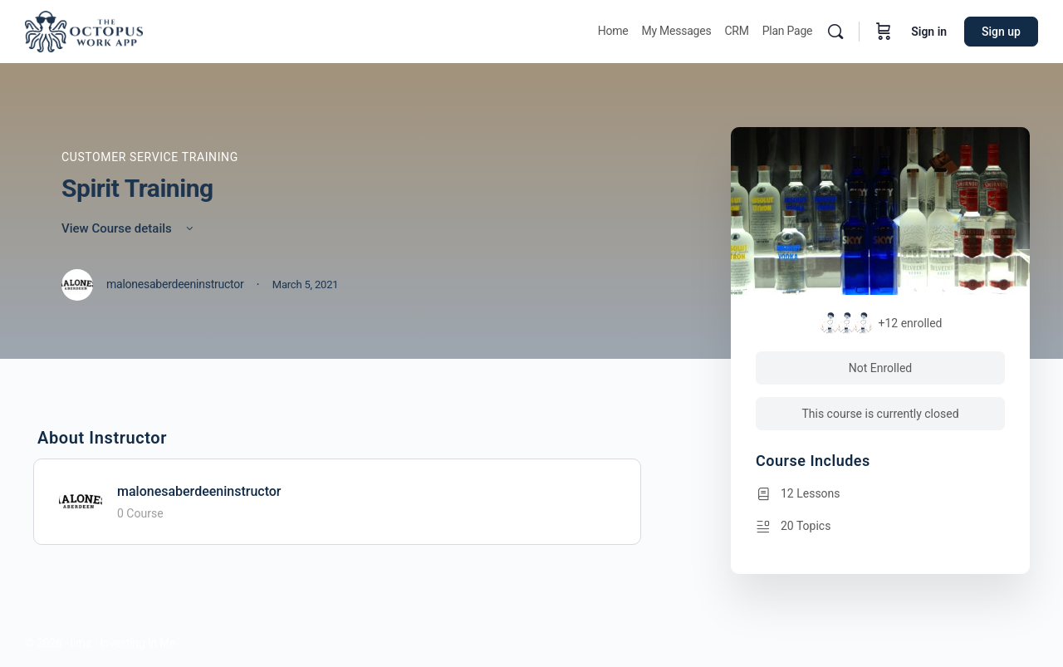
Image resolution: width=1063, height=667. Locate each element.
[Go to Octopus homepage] (84, 30)
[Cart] (883, 31)
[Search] (835, 32)
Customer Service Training (149, 157)
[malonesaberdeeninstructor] (80, 500)
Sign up (1001, 31)
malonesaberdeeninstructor (199, 491)
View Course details (128, 228)
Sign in (929, 31)
